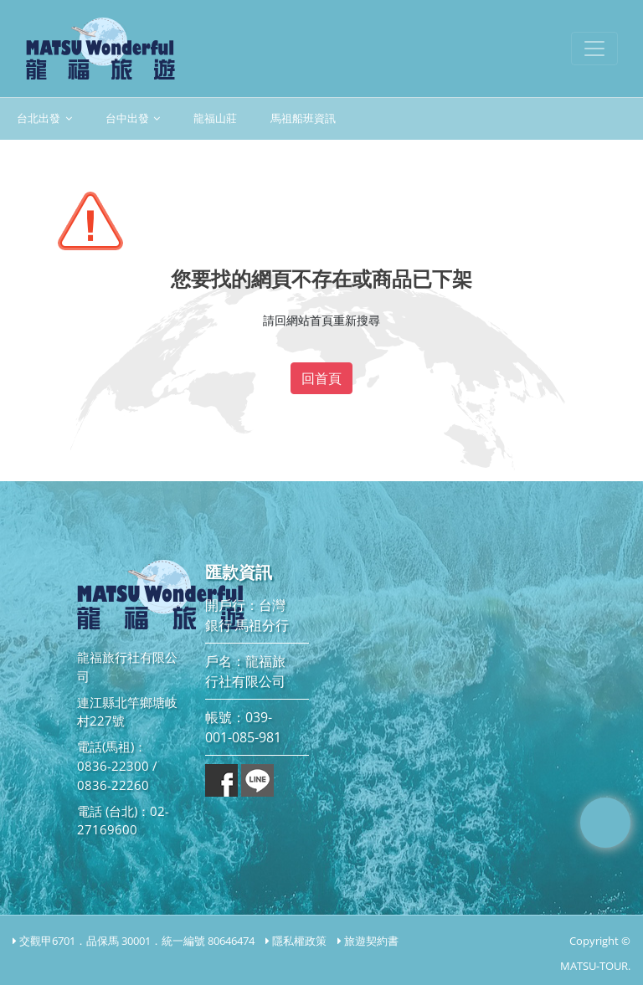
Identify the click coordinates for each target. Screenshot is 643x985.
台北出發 (44, 118)
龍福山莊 (215, 118)
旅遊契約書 (371, 940)
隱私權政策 (299, 940)
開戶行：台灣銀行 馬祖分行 (247, 615)
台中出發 (133, 118)
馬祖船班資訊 (303, 118)
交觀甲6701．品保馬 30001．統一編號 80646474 (137, 940)
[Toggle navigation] (594, 48)
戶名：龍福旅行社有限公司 (245, 671)
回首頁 (321, 378)
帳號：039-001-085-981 (243, 727)
